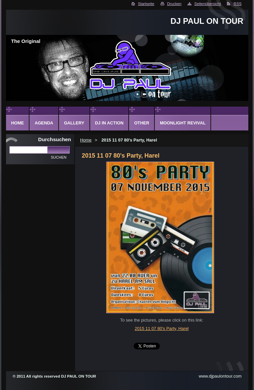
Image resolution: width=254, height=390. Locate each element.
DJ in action (109, 122)
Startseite (146, 4)
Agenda (44, 122)
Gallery (74, 122)
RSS (238, 4)
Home (85, 140)
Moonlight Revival (182, 122)
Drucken (174, 4)
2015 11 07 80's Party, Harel (162, 328)
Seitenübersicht (207, 4)
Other (141, 122)
